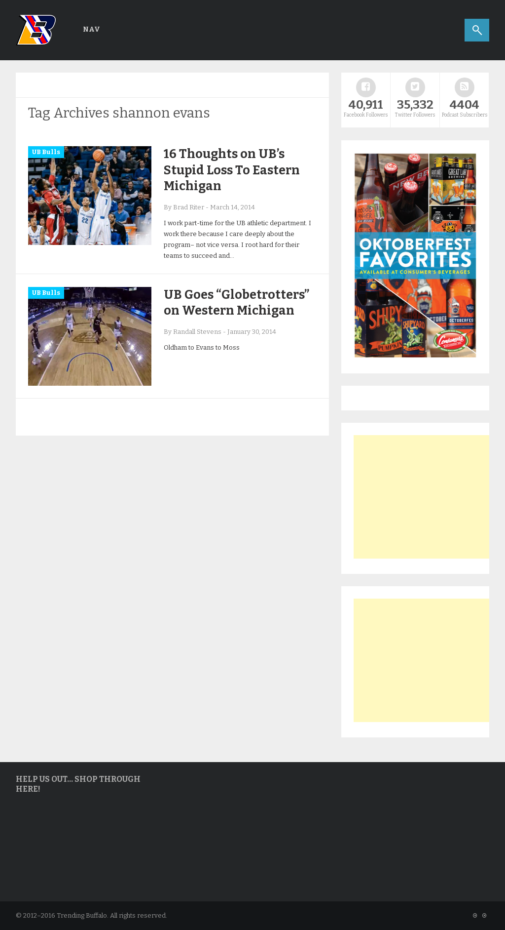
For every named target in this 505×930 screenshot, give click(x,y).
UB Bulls (46, 152)
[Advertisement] (428, 497)
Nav (91, 29)
